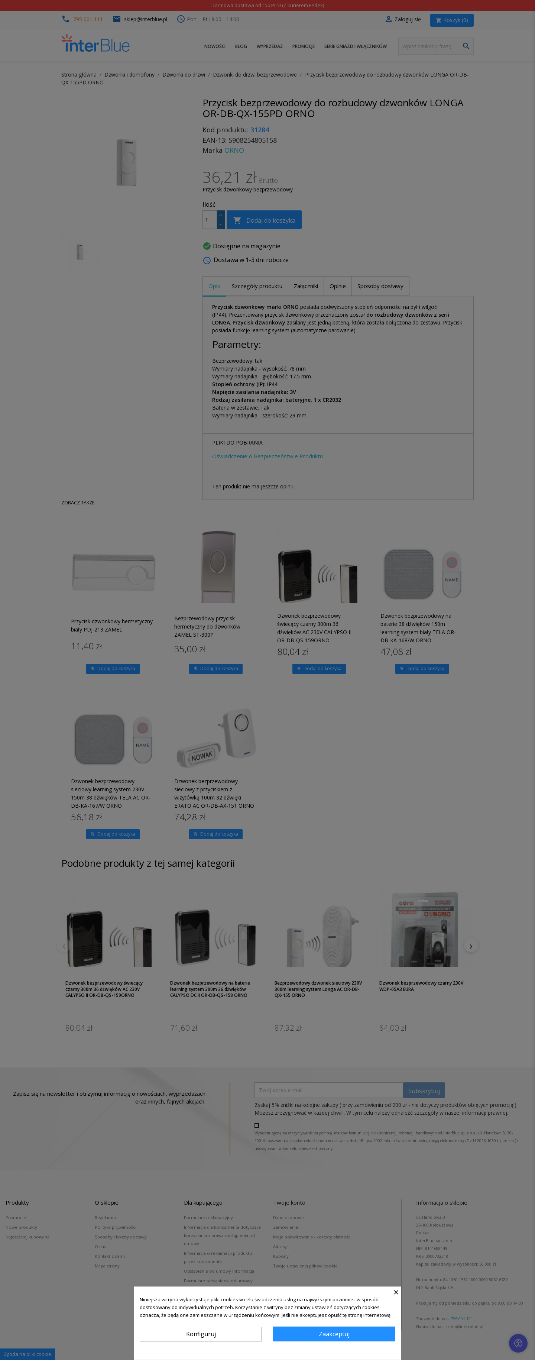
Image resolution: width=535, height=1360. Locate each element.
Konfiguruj (201, 1334)
